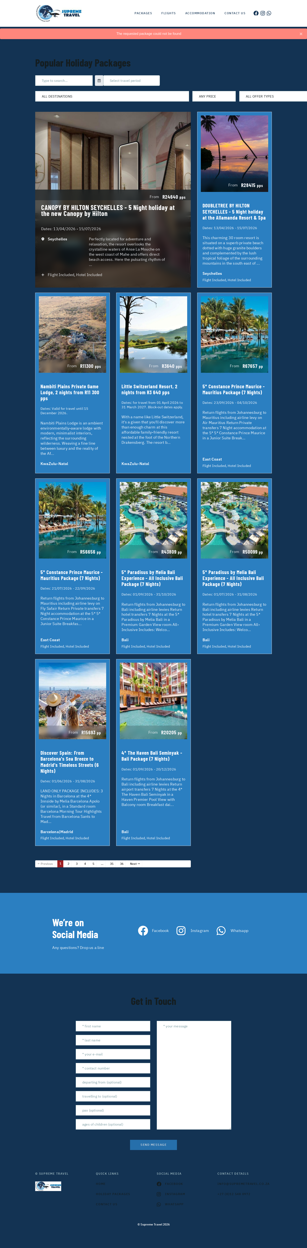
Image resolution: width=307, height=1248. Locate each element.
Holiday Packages (113, 1194)
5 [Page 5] (93, 864)
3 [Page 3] (77, 864)
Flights (168, 13)
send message (153, 1145)
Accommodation (200, 13)
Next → (135, 864)
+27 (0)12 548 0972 (234, 1194)
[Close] (301, 34)
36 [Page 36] (121, 864)
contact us (106, 1204)
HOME (101, 1184)
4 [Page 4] (85, 864)
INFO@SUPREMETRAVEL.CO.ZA (243, 1184)
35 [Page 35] (111, 864)
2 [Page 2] (68, 864)
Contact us (234, 13)
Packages (143, 13)
